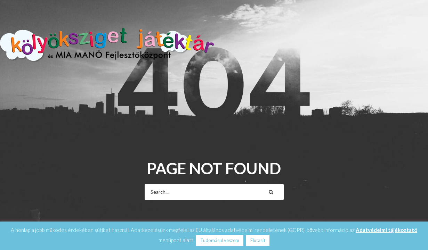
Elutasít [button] (257, 240)
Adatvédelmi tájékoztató (386, 230)
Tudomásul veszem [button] (219, 240)
